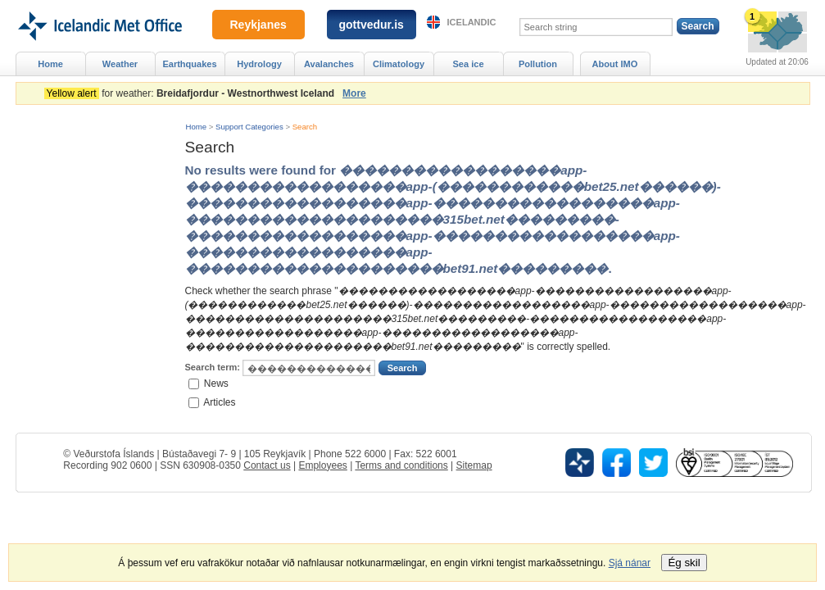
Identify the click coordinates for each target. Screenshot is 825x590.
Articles (219, 401)
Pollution (538, 64)
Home (196, 126)
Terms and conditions (401, 465)
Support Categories (249, 126)
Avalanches (329, 64)
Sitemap (474, 465)
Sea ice (467, 64)
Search (304, 126)
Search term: (212, 367)
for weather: (192, 93)
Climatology (398, 64)
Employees (322, 465)
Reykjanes (258, 24)
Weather (120, 64)
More (354, 93)
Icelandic (471, 22)
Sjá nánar (629, 563)
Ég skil (684, 562)
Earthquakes (189, 64)
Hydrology (259, 64)
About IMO (615, 64)
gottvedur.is (371, 24)
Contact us (266, 465)
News (216, 383)
